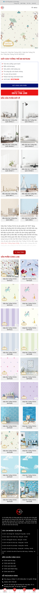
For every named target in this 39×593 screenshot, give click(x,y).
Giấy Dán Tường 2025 (14, 52)
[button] (35, 13)
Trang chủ (4, 52)
